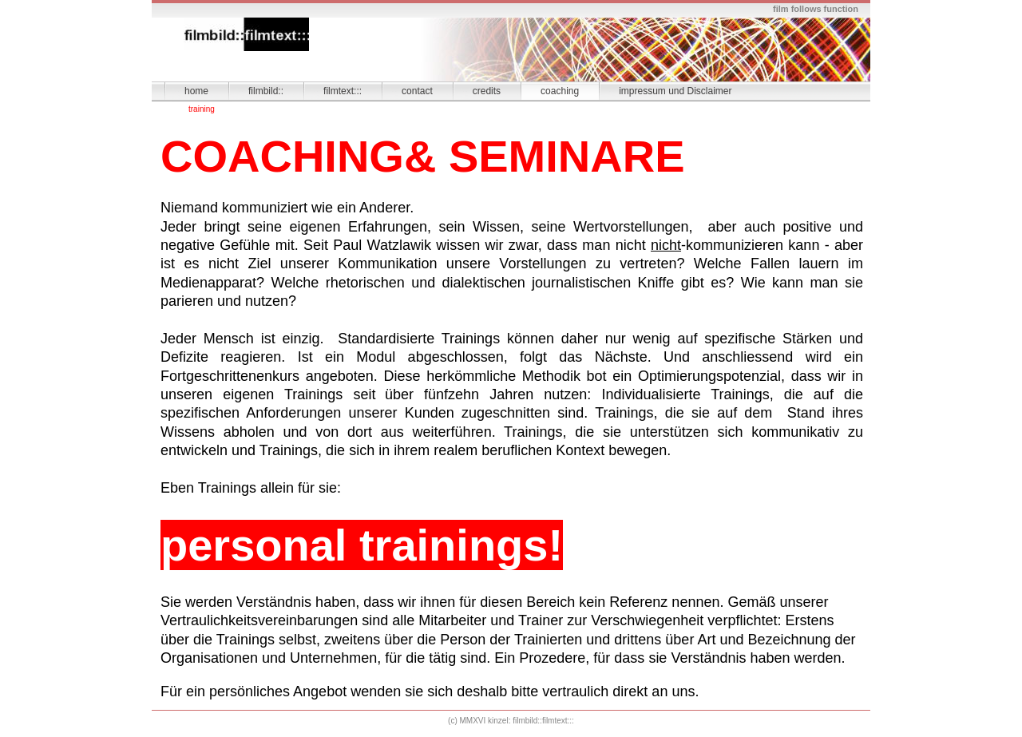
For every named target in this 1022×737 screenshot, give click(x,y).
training (201, 109)
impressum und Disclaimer (675, 91)
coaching (560, 91)
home (196, 91)
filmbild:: (265, 91)
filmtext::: (342, 91)
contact (417, 91)
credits (487, 91)
